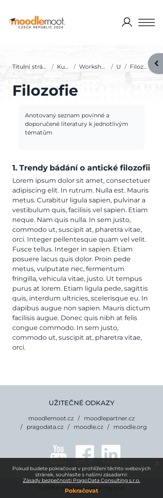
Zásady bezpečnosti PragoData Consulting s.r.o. (81, 480)
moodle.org (130, 427)
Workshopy (93, 66)
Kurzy (64, 66)
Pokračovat (81, 490)
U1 (119, 66)
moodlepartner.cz (109, 418)
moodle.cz (88, 427)
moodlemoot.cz (51, 418)
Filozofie (140, 66)
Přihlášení (127, 22)
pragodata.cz (45, 427)
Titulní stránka (30, 66)
